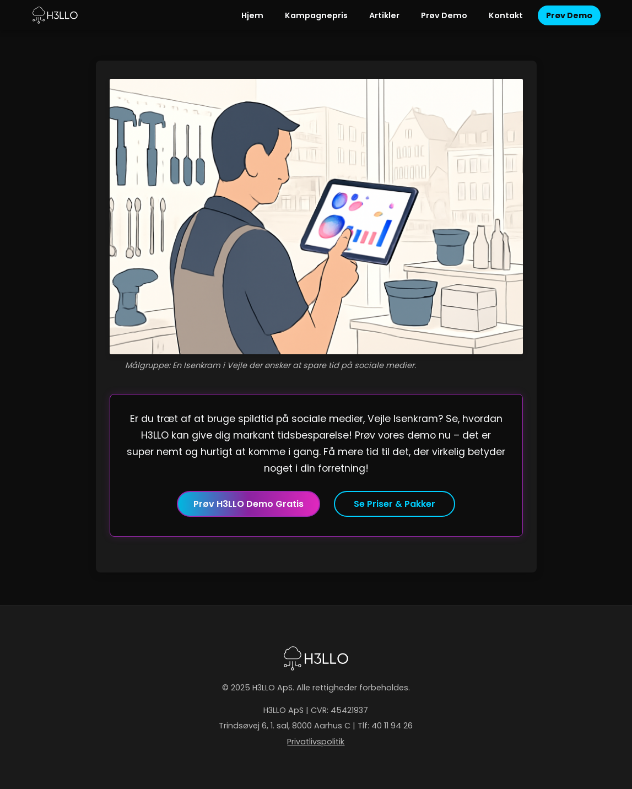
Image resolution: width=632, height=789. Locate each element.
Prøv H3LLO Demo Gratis (248, 504)
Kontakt (506, 15)
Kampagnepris (316, 15)
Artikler (384, 15)
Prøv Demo (444, 15)
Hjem (252, 15)
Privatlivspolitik (315, 741)
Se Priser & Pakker (394, 504)
